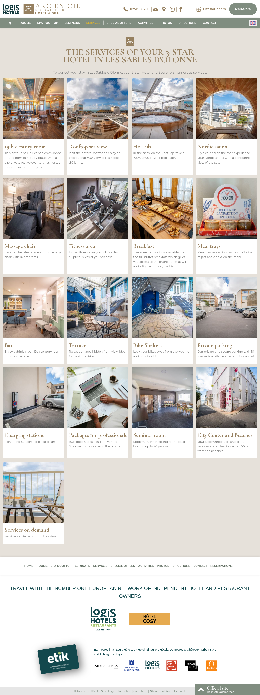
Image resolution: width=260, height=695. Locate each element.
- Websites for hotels (168, 691)
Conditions (140, 691)
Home (28, 565)
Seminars (72, 22)
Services (93, 22)
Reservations (221, 565)
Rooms (25, 22)
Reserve (243, 8)
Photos (166, 22)
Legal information (119, 691)
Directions (187, 22)
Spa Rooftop (47, 22)
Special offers (119, 22)
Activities (145, 22)
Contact (209, 22)
